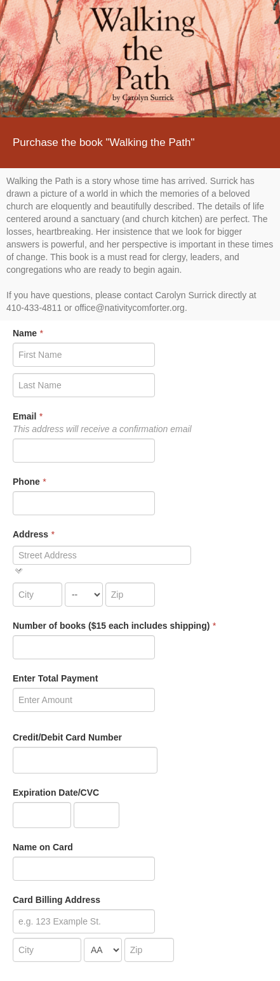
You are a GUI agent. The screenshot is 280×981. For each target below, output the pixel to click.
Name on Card (43, 847)
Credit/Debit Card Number (67, 737)
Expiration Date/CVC (56, 792)
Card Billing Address (56, 900)
